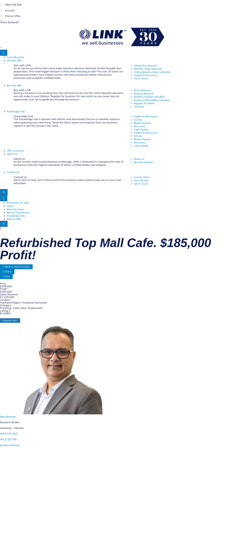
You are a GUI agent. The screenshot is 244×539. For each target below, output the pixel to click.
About (10, 206)
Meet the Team (15, 209)
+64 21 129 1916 (8, 439)
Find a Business (15, 57)
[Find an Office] (1, 16)
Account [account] (10, 10)
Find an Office (13, 16)
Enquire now (10, 320)
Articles (138, 120)
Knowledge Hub (16, 111)
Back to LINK (14, 219)
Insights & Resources (145, 116)
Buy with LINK (14, 85)
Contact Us (13, 172)
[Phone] (1, 4)
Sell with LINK (14, 60)
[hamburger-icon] (3, 53)
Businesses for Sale (18, 203)
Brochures (139, 126)
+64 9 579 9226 (9, 434)
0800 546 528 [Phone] (13, 5)
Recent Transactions (18, 212)
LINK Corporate (15, 151)
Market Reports (142, 123)
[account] (1, 10)
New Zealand (9, 22)
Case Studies (141, 129)
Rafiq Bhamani (8, 417)
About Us (12, 154)
